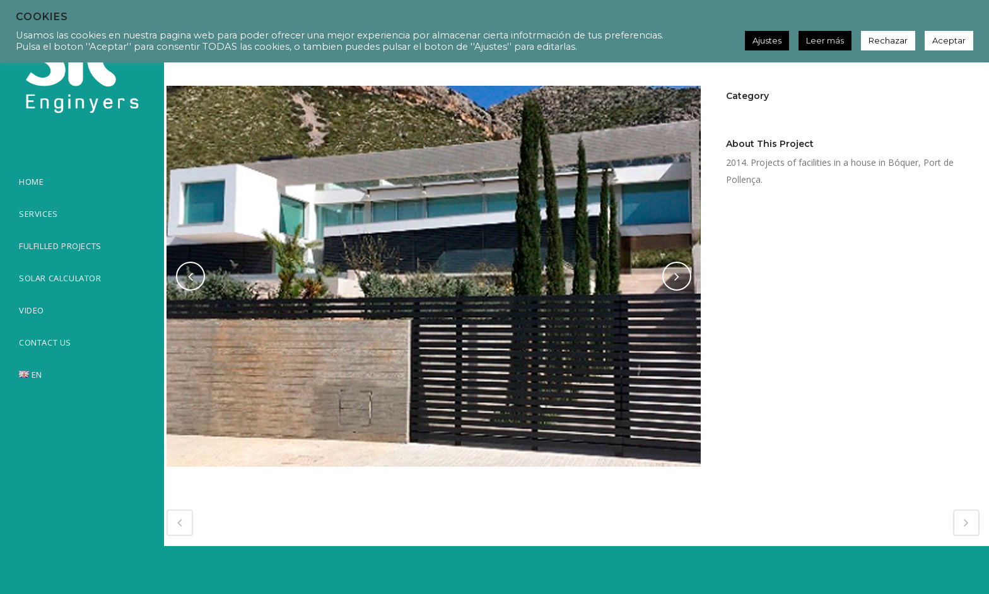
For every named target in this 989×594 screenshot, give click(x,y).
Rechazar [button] (888, 40)
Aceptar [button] (949, 40)
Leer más (825, 40)
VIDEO (31, 310)
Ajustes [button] (766, 40)
